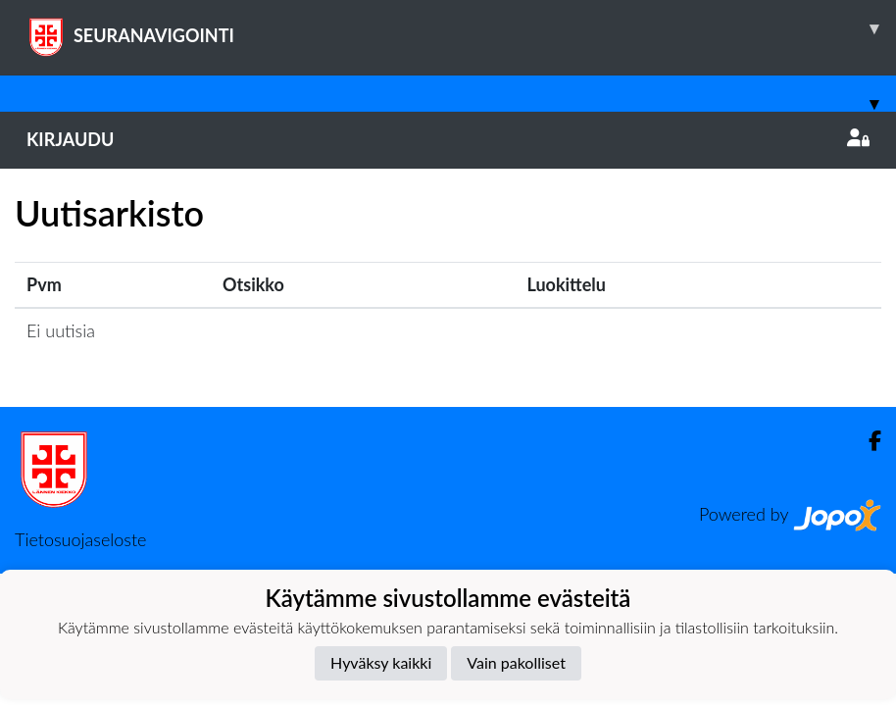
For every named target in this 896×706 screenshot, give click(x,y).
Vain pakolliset (516, 662)
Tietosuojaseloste (80, 539)
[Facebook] (867, 440)
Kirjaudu (448, 139)
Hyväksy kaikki (380, 662)
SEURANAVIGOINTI (461, 28)
